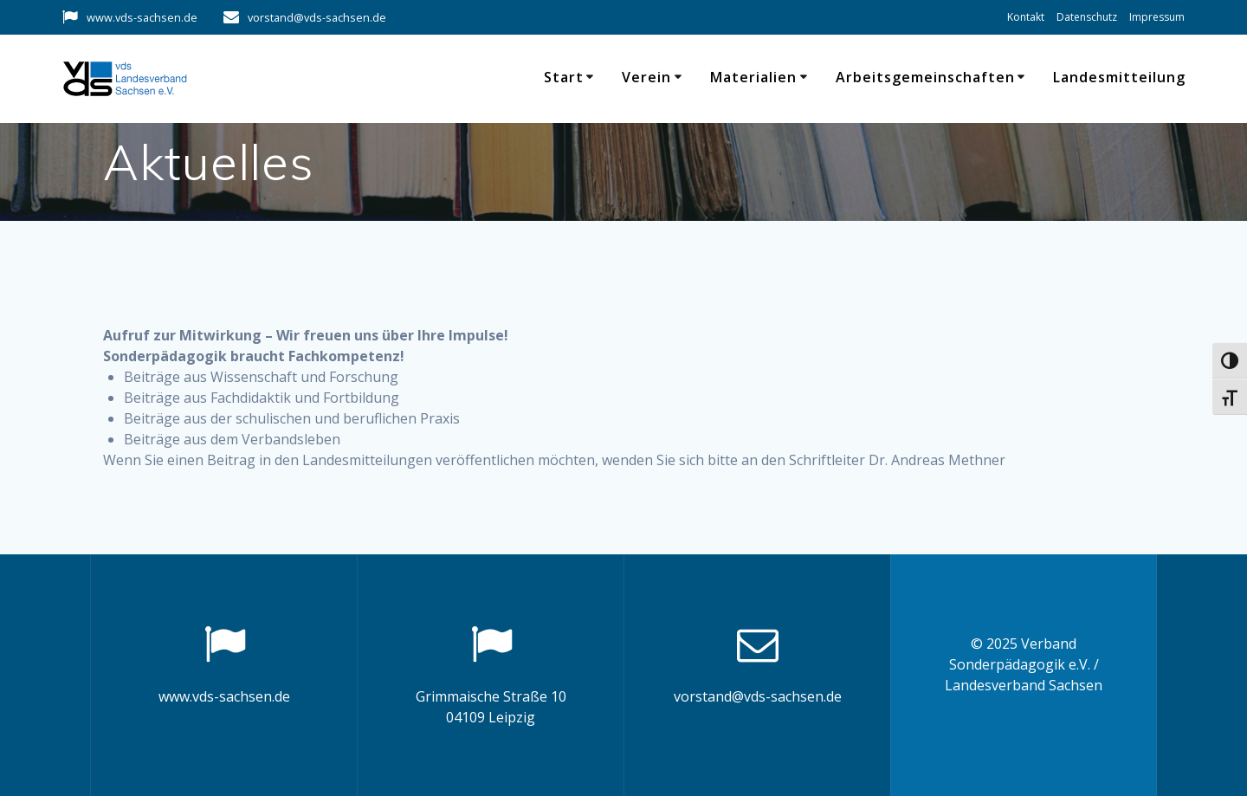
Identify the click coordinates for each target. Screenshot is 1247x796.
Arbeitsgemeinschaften (925, 77)
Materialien (753, 77)
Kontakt (1025, 17)
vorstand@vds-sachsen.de (317, 17)
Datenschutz (1086, 17)
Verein (646, 77)
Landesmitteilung (1119, 77)
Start (564, 77)
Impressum (1157, 17)
